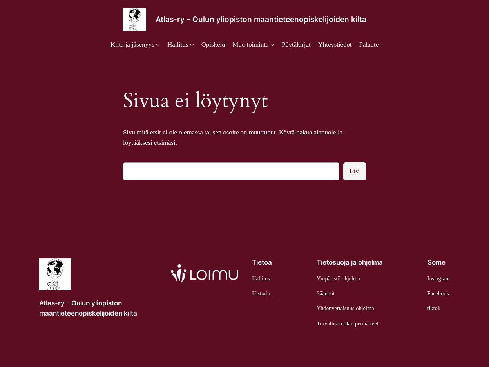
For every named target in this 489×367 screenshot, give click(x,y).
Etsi (355, 171)
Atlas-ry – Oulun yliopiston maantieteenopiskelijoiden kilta (261, 19)
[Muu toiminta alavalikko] (253, 44)
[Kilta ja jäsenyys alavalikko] (135, 44)
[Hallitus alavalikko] (180, 44)
